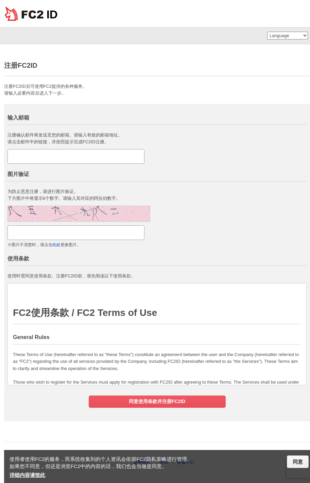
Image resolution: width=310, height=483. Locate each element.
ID (52, 14)
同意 (298, 462)
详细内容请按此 (27, 475)
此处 (56, 244)
